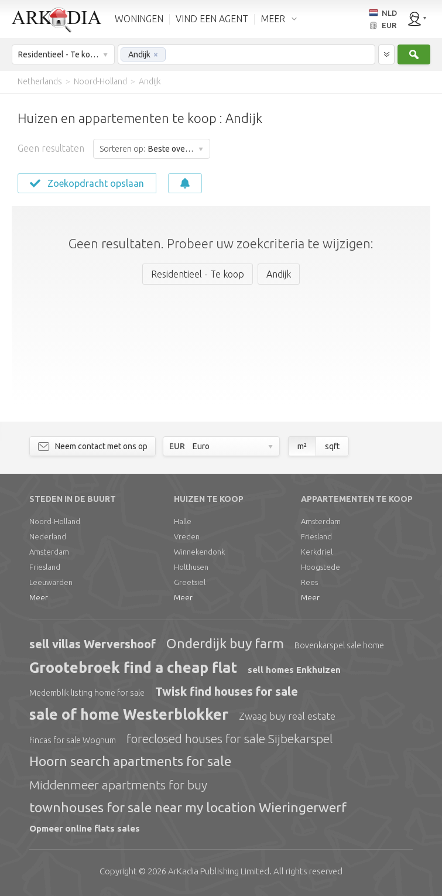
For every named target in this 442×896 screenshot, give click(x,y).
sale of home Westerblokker (128, 714)
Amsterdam (49, 552)
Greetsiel (189, 582)
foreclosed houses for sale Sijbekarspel (229, 738)
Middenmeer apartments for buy (118, 785)
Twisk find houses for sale (226, 691)
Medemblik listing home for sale (87, 692)
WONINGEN (139, 18)
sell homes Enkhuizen (294, 670)
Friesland (44, 567)
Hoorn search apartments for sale (130, 761)
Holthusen (191, 567)
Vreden (187, 536)
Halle (182, 521)
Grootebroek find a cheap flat (133, 667)
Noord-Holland (54, 521)
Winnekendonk (199, 552)
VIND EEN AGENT (212, 18)
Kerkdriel (317, 552)
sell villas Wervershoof (92, 644)
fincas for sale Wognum (72, 740)
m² (302, 446)
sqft (332, 446)
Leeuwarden (51, 582)
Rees (309, 582)
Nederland (47, 536)
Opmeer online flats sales (84, 828)
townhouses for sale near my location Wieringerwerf (188, 807)
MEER (273, 18)
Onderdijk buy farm (225, 643)
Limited (218, 871)
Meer (38, 597)
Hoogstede (320, 567)
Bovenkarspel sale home (339, 645)
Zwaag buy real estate (287, 715)
